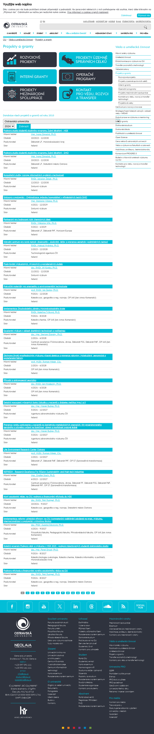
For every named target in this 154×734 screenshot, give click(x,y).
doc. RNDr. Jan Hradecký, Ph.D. (46, 384)
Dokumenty (53, 688)
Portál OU (83, 659)
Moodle (111, 21)
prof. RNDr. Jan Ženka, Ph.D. (44, 290)
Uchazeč (29, 33)
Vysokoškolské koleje (57, 664)
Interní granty (124, 85)
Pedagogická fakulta (57, 626)
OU (4, 40)
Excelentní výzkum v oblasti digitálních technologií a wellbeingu (34, 331)
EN (44, 21)
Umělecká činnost (123, 57)
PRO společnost (116, 683)
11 (73, 593)
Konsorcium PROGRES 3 (126, 154)
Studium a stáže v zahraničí (90, 670)
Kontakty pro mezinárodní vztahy (123, 635)
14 (88, 593)
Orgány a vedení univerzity (59, 685)
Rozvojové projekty (127, 77)
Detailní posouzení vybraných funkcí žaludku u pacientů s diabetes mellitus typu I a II (45, 402)
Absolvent (56, 33)
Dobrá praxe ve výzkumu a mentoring (132, 117)
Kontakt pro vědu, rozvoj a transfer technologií (134, 98)
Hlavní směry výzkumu (125, 53)
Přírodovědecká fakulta (58, 638)
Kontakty (52, 703)
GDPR (111, 671)
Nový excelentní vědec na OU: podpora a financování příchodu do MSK (38, 497)
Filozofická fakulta (55, 632)
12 (78, 593)
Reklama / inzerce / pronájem (121, 692)
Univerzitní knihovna (57, 653)
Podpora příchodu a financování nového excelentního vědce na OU (36, 571)
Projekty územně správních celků (132, 81)
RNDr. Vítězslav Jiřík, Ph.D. (44, 223)
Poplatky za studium (87, 676)
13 (83, 593)
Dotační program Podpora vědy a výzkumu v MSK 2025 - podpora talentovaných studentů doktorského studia (56, 546)
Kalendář (52, 694)
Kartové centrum (55, 673)
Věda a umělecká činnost (78, 33)
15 (93, 593)
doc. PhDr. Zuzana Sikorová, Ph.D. (47, 525)
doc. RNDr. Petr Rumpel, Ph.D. (45, 500)
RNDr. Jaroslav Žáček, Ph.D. (44, 179)
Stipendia (83, 673)
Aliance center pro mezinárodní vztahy (125, 629)
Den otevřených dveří (88, 644)
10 (68, 593)
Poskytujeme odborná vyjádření (123, 708)
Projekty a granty (43, 40)
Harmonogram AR (86, 667)
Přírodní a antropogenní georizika (20, 380)
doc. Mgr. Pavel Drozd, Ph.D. (44, 550)
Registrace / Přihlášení (88, 700)
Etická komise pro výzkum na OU (130, 61)
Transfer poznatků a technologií (130, 65)
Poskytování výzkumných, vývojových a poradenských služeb (33, 264)
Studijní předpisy (86, 682)
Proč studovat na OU (88, 641)
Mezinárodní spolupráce (119, 623)
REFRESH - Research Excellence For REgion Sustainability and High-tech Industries (44, 472)
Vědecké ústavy (122, 69)
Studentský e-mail (86, 661)
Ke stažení (113, 714)
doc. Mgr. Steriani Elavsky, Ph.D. (46, 335)
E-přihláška (83, 623)
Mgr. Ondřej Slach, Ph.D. (43, 476)
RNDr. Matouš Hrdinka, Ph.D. (45, 246)
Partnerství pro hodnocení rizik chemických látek (27, 220)
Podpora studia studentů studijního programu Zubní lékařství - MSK (36, 131)
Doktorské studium (124, 125)
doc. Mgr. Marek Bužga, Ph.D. (45, 406)
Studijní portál (128, 21)
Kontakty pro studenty (88, 688)
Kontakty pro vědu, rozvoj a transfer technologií (132, 165)
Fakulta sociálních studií (58, 623)
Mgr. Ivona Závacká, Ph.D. (43, 134)
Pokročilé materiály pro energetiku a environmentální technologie (35, 286)
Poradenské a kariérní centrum (61, 676)
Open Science (121, 137)
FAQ (80, 703)
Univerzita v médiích (117, 711)
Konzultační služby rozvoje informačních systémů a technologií (34, 175)
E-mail (118, 21)
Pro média (144, 33)
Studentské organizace (88, 685)
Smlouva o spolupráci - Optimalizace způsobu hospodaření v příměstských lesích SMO (45, 197)
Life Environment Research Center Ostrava (24, 450)
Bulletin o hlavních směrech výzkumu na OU (132, 159)
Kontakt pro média (117, 702)
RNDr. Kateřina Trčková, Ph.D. (45, 312)
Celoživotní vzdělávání (119, 686)
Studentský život (86, 647)
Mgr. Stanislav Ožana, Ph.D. (44, 201)
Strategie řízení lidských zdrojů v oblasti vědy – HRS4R (133, 112)
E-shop (112, 677)
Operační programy (127, 89)
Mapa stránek (89, 21)
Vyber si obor (84, 626)
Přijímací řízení (84, 629)
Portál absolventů (86, 697)
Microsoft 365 (101, 21)
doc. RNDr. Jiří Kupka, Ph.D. (44, 268)
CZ (41, 21)
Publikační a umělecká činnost (129, 133)
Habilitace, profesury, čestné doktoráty (133, 150)
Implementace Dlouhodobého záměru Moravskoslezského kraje (34, 309)
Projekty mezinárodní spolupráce (133, 93)
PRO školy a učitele (117, 680)
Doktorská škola (123, 129)
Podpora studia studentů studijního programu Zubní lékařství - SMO (36, 153)
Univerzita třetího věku (119, 689)
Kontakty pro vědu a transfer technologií (126, 660)
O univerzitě (14, 33)
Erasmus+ (113, 626)
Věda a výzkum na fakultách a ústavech (133, 145)
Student (42, 33)
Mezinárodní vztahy (106, 33)
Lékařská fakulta (55, 635)
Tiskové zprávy (115, 705)
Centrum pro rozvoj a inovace (129, 107)
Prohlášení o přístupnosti (120, 674)
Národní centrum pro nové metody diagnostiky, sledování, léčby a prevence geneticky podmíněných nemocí (56, 242)
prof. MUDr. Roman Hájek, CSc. (46, 362)
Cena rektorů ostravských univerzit (131, 141)
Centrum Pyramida (56, 661)
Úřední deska (53, 697)
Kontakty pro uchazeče (88, 650)
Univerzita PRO (129, 33)
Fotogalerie (53, 691)
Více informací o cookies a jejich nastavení (87, 12)
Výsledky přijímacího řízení (90, 632)
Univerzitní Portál (143, 21)
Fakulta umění (54, 629)
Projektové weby (125, 103)
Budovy (51, 700)
